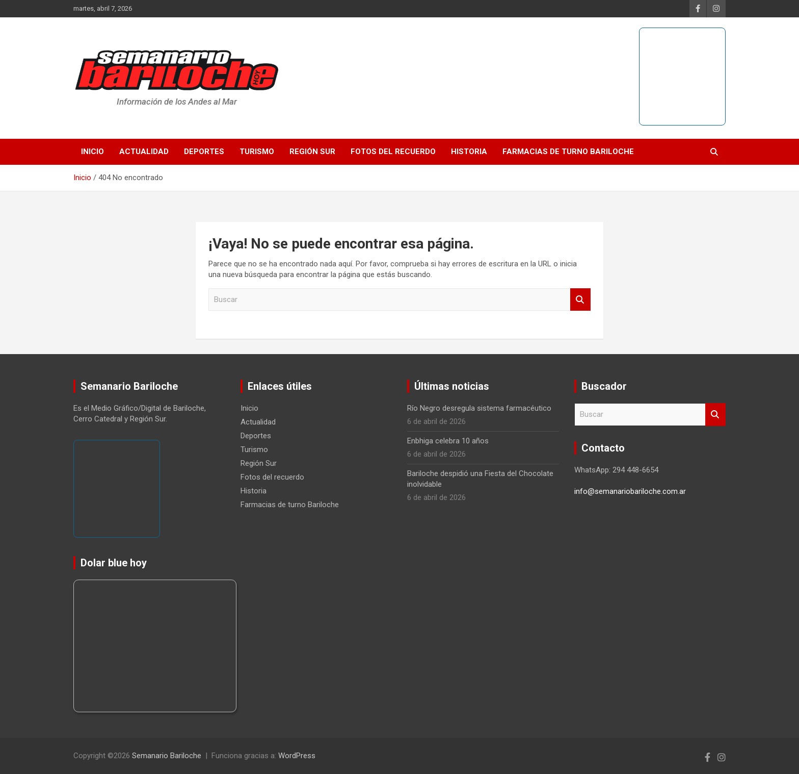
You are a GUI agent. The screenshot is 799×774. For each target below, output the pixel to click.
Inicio (92, 151)
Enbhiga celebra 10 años (448, 440)
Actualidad (144, 151)
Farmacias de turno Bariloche (568, 151)
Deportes (204, 151)
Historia (469, 151)
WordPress (296, 755)
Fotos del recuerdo (393, 151)
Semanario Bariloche (166, 755)
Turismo (256, 151)
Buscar (580, 299)
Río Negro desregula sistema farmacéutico (479, 408)
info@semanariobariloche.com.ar (630, 491)
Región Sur (312, 151)
